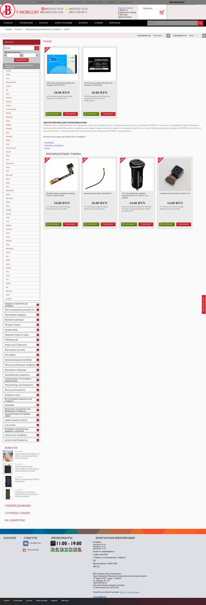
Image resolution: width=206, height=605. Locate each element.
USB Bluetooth (11, 340)
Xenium (8, 299)
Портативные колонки (15, 350)
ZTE (7, 171)
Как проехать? (127, 2)
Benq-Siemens (11, 82)
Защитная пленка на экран (17, 335)
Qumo (8, 194)
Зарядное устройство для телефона (16, 304)
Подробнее (70, 114)
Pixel (7, 132)
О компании (26, 23)
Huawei (8, 98)
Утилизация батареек (45, 2)
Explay (8, 86)
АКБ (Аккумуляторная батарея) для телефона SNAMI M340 (98, 84)
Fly (7, 90)
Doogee (8, 210)
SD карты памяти (12, 325)
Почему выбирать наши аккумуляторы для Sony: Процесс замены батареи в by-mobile (27, 468)
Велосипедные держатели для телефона (18, 400)
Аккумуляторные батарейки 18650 (17, 415)
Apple (8, 74)
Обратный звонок (125, 8)
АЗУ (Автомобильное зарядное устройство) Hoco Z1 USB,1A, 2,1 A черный (135, 195)
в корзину (52, 114)
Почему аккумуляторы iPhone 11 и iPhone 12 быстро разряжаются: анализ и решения (27, 456)
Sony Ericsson (11, 148)
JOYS (8, 295)
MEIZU (8, 113)
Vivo (7, 272)
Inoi (7, 256)
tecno (8, 276)
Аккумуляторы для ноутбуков (18, 360)
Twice (8, 233)
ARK (7, 218)
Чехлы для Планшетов (15, 390)
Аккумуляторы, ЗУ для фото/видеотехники (18, 380)
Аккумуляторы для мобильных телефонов (43, 29)
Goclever (9, 229)
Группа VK (35, 543)
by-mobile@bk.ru (106, 551)
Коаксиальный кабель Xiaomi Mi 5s (98, 193)
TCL (7, 279)
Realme (8, 268)
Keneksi (8, 102)
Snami (8, 140)
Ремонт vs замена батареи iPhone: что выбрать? (27, 480)
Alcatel (8, 71)
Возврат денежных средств (70, 2)
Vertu (8, 245)
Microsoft (9, 175)
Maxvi (8, 179)
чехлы (47, 148)
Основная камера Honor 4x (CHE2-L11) (175, 193)
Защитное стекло (12, 395)
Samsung (9, 136)
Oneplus (9, 225)
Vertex (8, 252)
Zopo (7, 167)
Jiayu (7, 206)
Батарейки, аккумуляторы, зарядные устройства (17, 430)
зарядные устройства (54, 145)
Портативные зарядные (15, 315)
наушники (49, 142)
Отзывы (98, 23)
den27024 (104, 554)
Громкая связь (11, 330)
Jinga (7, 183)
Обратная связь (204, 304)
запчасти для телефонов (16, 435)
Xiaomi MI (10, 163)
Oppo (8, 264)
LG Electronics (11, 109)
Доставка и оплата (94, 2)
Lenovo (8, 105)
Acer (7, 221)
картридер (9, 405)
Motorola (9, 117)
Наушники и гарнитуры (15, 370)
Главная (8, 23)
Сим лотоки (10, 425)
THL (7, 187)
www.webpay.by (99, 597)
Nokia (8, 121)
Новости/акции (63, 23)
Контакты (114, 23)
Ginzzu (8, 214)
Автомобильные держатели (17, 375)
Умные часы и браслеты (16, 345)
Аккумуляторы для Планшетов (19, 385)
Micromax (9, 198)
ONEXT (9, 241)
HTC (7, 94)
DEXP (8, 202)
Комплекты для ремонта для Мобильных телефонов (17, 410)
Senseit (8, 152)
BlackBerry (10, 248)
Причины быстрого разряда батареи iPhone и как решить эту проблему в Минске (27, 494)
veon (7, 160)
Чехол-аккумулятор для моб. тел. (20, 310)
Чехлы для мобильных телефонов (20, 365)
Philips (8, 125)
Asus (7, 78)
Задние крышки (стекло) (16, 420)
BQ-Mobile (10, 190)
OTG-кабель (10, 355)
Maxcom (9, 291)
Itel (7, 287)
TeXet (8, 156)
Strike (8, 260)
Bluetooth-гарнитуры (14, 320)
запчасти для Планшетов (16, 440)
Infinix (8, 283)
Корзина (83, 23)
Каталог (43, 23)
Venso (8, 237)
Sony (7, 144)
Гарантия (111, 2)
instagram (33, 550)
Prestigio (9, 129)
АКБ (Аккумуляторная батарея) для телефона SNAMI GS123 (60, 84)
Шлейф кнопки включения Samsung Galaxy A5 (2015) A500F (60, 194)
